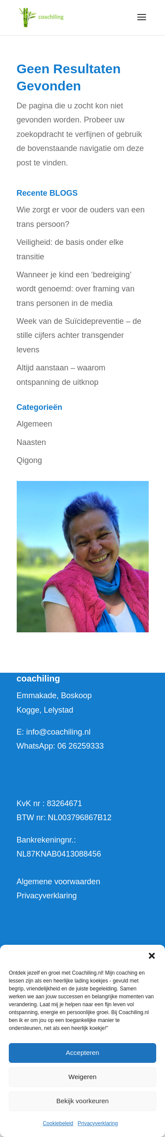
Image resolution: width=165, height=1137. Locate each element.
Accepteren (82, 1052)
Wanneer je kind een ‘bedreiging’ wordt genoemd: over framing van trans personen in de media (76, 289)
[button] (151, 955)
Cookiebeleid (58, 1123)
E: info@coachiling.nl (54, 732)
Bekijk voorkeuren (82, 1101)
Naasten (31, 442)
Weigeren (83, 1076)
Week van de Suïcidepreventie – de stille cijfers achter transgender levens (79, 335)
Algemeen (34, 424)
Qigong (29, 460)
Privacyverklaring (98, 1123)
